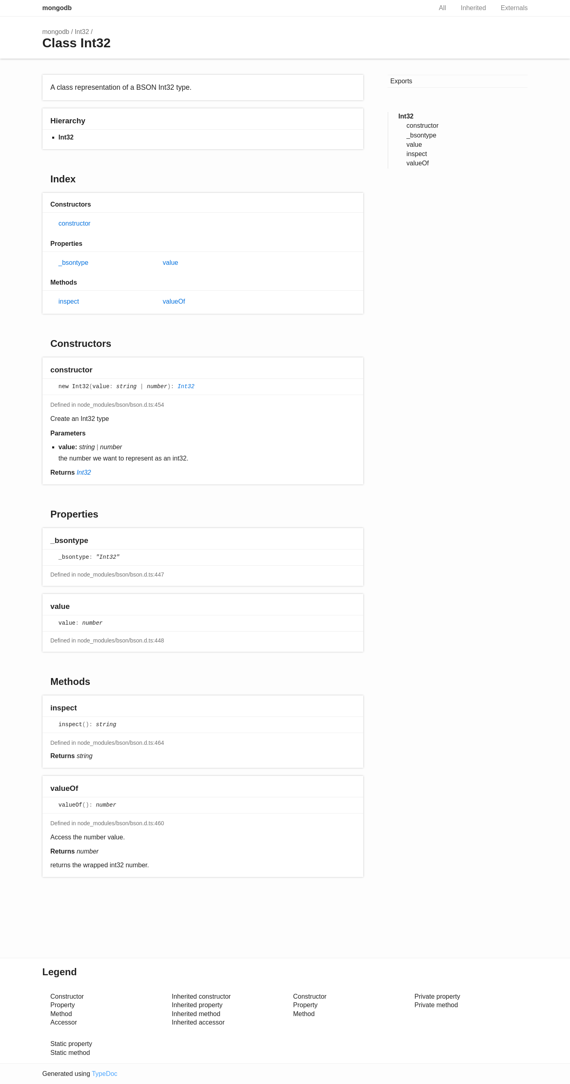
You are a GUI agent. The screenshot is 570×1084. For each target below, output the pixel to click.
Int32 (82, 31)
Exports (401, 81)
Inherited (473, 7)
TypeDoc (104, 1073)
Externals (514, 7)
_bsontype (74, 262)
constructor (75, 223)
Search (418, 8)
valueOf (174, 301)
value (170, 262)
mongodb (57, 7)
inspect (69, 301)
